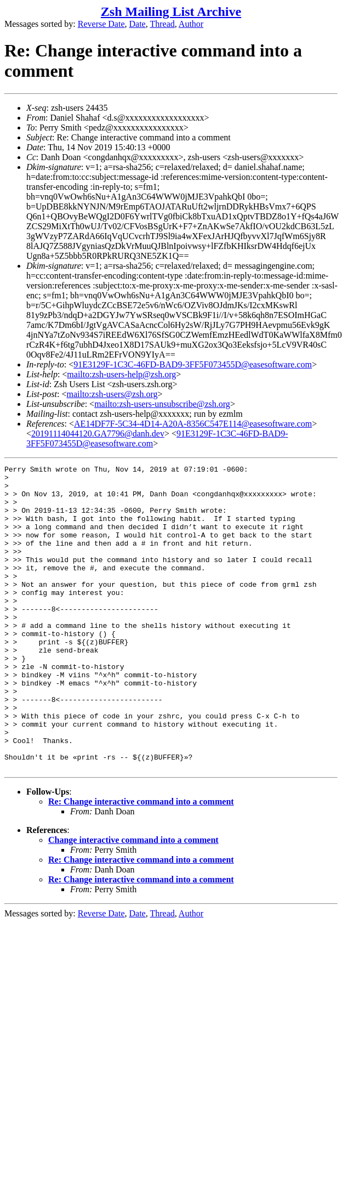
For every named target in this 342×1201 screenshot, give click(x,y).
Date (137, 24)
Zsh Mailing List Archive (171, 11)
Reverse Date (101, 24)
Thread (162, 24)
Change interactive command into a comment (133, 900)
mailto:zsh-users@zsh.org (111, 394)
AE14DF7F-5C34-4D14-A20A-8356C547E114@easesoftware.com (193, 423)
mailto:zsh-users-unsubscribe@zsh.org (162, 404)
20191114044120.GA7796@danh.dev (97, 433)
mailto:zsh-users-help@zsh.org (121, 374)
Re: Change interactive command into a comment (141, 862)
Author (191, 24)
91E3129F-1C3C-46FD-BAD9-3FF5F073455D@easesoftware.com (192, 364)
